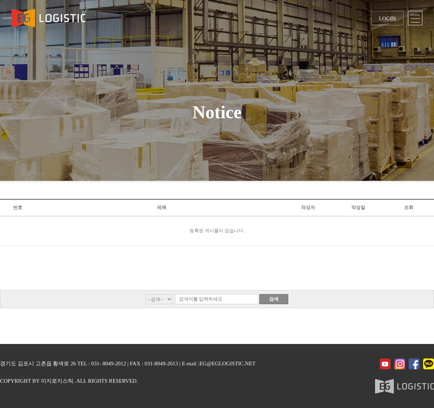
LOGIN (387, 18)
